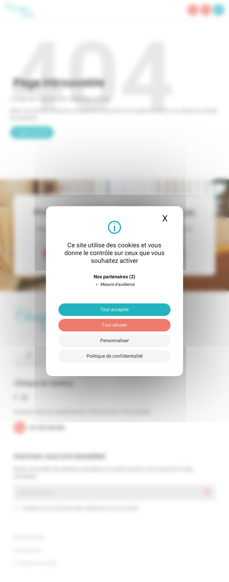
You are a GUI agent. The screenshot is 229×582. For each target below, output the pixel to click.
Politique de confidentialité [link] (114, 356)
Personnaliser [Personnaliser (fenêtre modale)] (114, 340)
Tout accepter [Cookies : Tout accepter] (114, 309)
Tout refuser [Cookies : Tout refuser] (114, 325)
